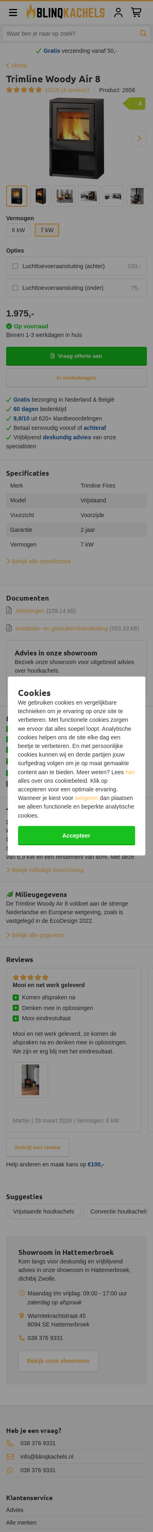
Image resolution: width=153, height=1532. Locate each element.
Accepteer (76, 835)
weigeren (86, 798)
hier (130, 771)
